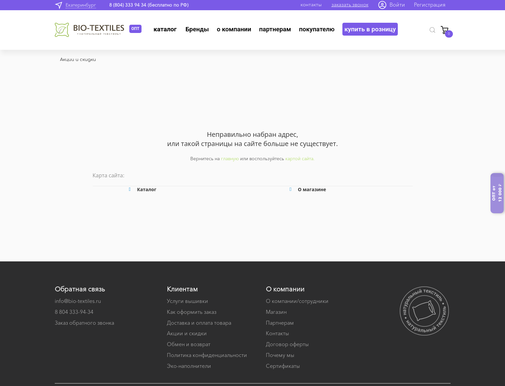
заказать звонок (349, 4)
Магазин (276, 312)
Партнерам (275, 29)
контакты (311, 4)
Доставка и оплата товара (199, 322)
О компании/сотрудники (297, 301)
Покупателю (316, 29)
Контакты (277, 333)
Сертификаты (283, 366)
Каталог (165, 29)
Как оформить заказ (191, 312)
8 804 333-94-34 (74, 312)
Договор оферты (287, 344)
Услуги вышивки (187, 301)
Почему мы (280, 355)
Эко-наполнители (189, 366)
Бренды (197, 29)
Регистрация (430, 4)
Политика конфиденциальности (207, 355)
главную (230, 159)
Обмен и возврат (188, 344)
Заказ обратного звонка (84, 322)
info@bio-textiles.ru (78, 301)
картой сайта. (300, 159)
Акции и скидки (187, 333)
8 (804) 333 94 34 (127, 5)
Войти (397, 4)
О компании (234, 29)
